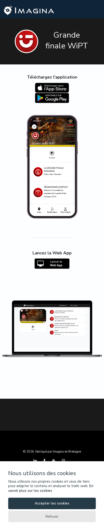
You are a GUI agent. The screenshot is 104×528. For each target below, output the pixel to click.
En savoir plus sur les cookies (50, 488)
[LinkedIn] (35, 460)
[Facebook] (44, 460)
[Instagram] (63, 460)
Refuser (52, 516)
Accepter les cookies (52, 503)
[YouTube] (54, 460)
